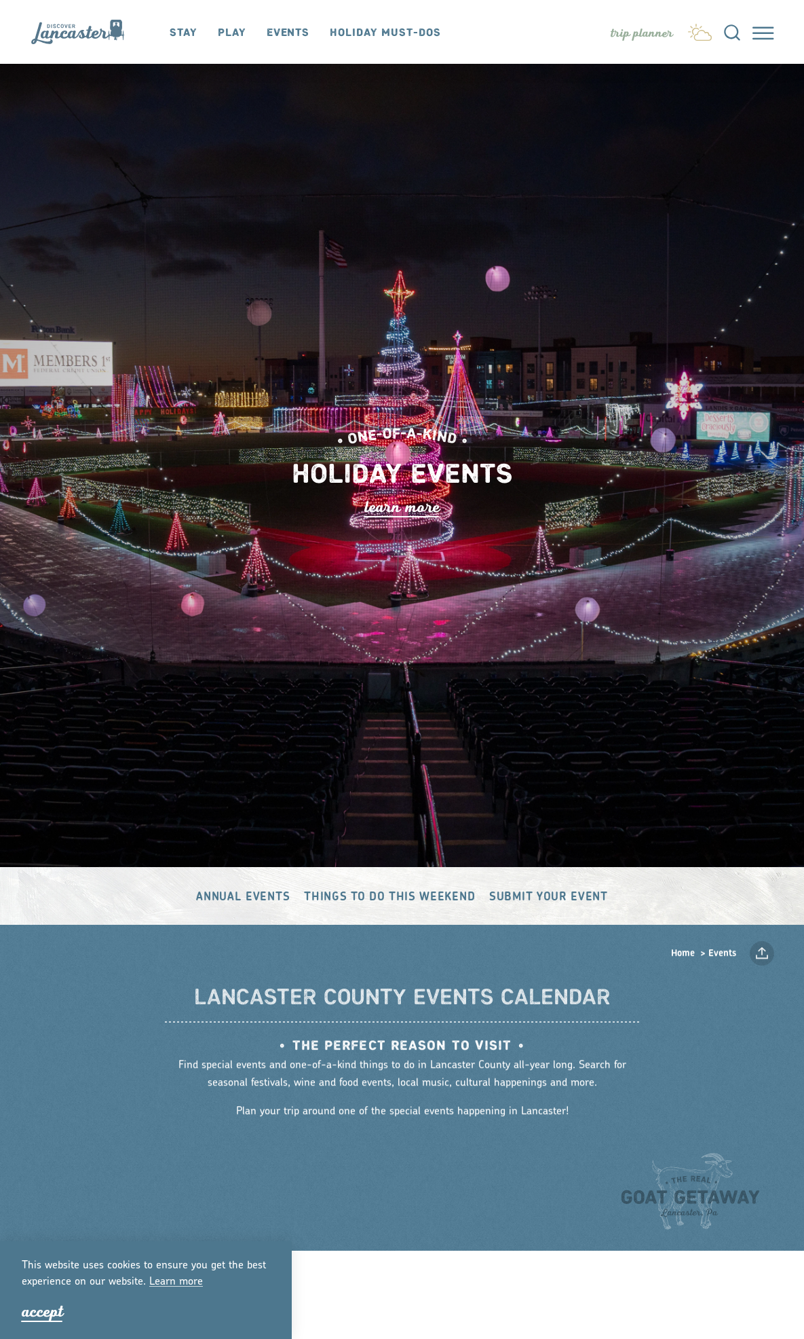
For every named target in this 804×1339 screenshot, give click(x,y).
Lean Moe (402, 507)
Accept (42, 1311)
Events (288, 33)
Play (232, 33)
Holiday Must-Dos (385, 33)
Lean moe (176, 1282)
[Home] (84, 32)
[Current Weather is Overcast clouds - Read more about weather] (700, 30)
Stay (183, 33)
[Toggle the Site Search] (732, 31)
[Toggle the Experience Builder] (642, 33)
